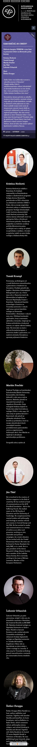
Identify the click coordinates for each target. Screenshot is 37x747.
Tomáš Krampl (8, 60)
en (5, 1)
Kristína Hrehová (9, 58)
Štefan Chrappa (9, 73)
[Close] (26, 743)
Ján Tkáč (6, 65)
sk (8, 1)
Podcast (15, 1)
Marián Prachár (9, 63)
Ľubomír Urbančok (10, 67)
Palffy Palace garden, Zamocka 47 (17, 135)
